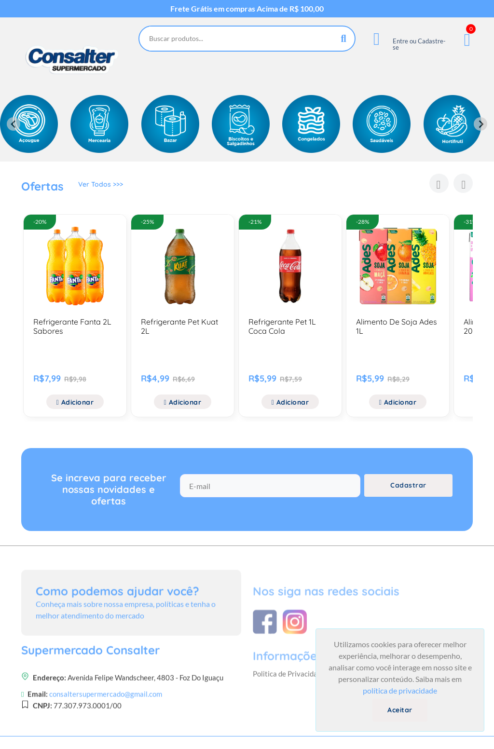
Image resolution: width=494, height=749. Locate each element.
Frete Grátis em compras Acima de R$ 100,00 (247, 9)
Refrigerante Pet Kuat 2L (179, 326)
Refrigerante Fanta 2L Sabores (72, 326)
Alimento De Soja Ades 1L (396, 326)
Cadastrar (408, 495)
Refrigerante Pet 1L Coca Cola (282, 326)
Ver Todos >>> (100, 187)
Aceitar (399, 710)
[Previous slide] (13, 124)
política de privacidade (400, 690)
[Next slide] (480, 124)
